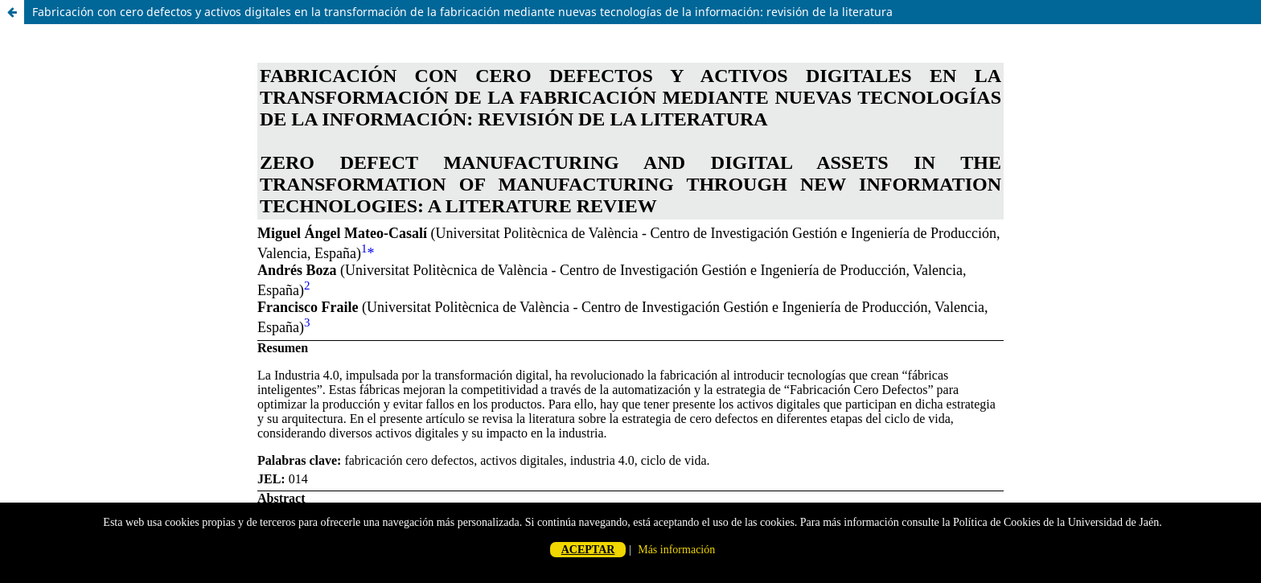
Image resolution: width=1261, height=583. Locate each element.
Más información (676, 550)
